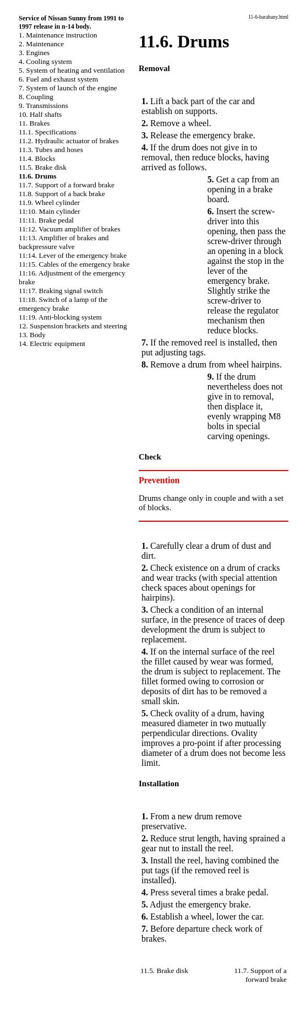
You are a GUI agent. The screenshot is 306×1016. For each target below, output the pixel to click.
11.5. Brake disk (43, 167)
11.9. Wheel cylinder (49, 202)
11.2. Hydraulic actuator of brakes (69, 141)
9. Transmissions (43, 105)
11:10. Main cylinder (49, 211)
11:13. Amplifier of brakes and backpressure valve (63, 242)
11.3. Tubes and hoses (51, 149)
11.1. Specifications (47, 132)
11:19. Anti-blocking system (60, 317)
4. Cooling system (45, 61)
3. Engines (34, 52)
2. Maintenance (41, 44)
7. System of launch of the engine (68, 88)
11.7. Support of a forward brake (66, 185)
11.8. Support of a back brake (62, 194)
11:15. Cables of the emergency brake (74, 264)
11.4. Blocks (37, 158)
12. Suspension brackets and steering (73, 326)
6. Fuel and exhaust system (58, 79)
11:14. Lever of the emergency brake (73, 255)
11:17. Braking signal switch (61, 291)
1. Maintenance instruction (58, 35)
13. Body (32, 335)
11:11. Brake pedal (46, 220)
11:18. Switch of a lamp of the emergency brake (63, 303)
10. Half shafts (40, 114)
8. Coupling (36, 97)
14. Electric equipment (52, 343)
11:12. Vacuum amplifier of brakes (70, 229)
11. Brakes (34, 123)
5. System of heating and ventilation (71, 70)
